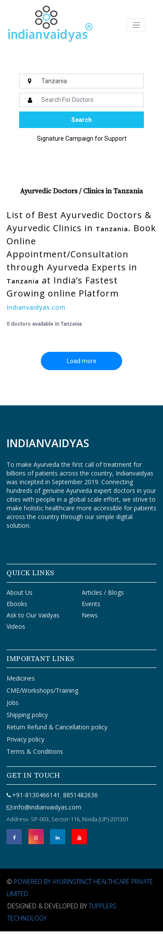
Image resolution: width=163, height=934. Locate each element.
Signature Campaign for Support (81, 138)
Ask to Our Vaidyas (33, 615)
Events (91, 604)
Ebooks (17, 604)
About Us (20, 592)
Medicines (21, 678)
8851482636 (79, 795)
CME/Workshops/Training (42, 690)
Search (81, 119)
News (90, 615)
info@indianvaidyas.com (47, 807)
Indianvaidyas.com (36, 307)
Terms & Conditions (35, 751)
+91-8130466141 (36, 795)
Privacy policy (25, 739)
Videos (16, 626)
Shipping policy (27, 715)
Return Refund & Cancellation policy (57, 727)
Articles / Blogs (103, 592)
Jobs (13, 702)
